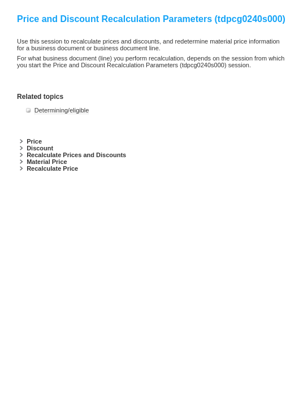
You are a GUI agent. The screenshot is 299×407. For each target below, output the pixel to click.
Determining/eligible (61, 110)
